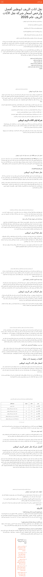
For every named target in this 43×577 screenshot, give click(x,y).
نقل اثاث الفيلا (3, 550)
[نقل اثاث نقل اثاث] (39, 2)
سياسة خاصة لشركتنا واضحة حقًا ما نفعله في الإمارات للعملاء (10, 563)
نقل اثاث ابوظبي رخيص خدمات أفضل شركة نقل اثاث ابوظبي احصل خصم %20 (25, 514)
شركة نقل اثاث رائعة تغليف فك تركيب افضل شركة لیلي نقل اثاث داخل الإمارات (12, 561)
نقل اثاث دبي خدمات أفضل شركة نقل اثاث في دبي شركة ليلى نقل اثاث (26, 510)
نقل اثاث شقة (3, 552)
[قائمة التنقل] (2, 2)
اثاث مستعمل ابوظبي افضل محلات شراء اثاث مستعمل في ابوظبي (27, 518)
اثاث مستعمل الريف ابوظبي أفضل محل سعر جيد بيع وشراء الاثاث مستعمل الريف (25, 512)
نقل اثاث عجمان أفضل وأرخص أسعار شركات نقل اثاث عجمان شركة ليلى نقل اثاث (24, 516)
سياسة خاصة (3, 554)
